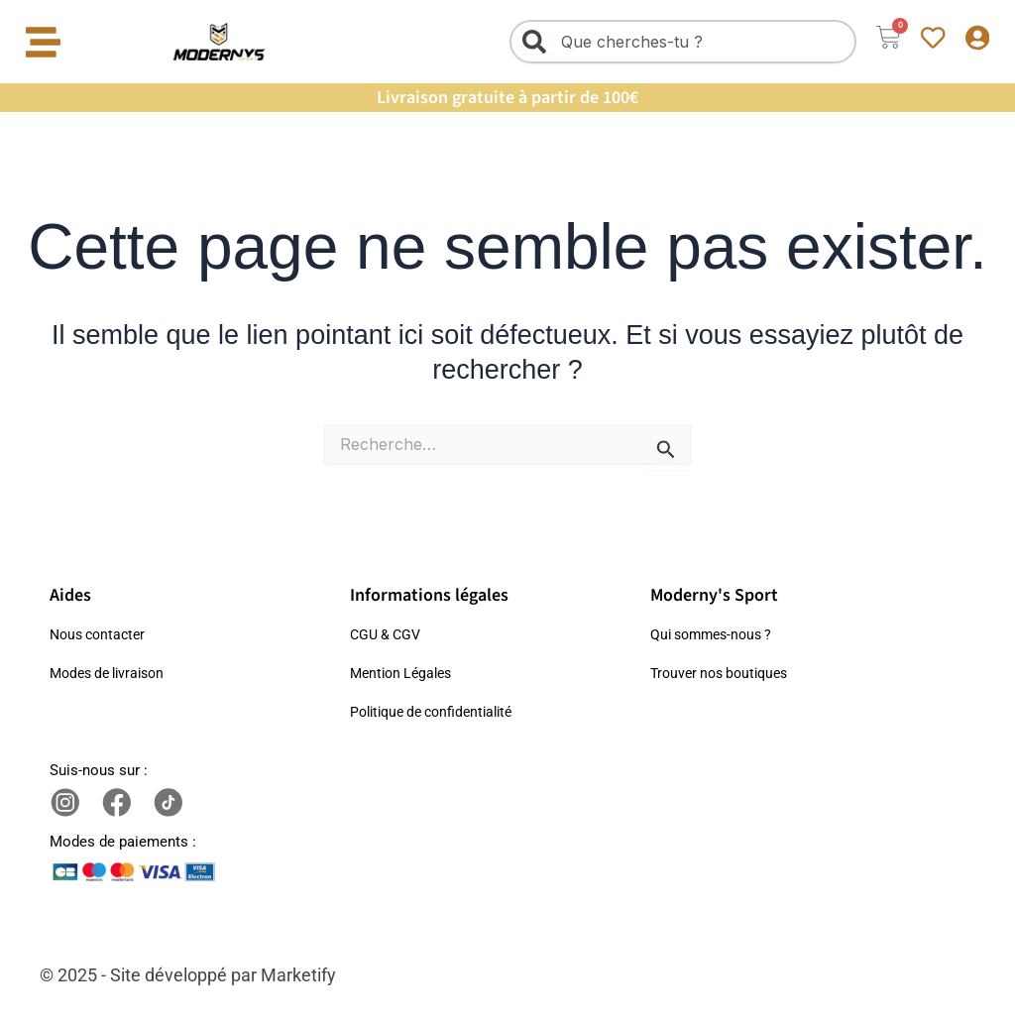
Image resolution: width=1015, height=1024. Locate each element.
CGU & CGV (388, 634)
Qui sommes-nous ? (716, 634)
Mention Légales (405, 673)
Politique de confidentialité (438, 712)
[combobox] (672, 41)
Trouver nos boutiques (724, 673)
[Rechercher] (527, 42)
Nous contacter (101, 634)
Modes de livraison (112, 673)
